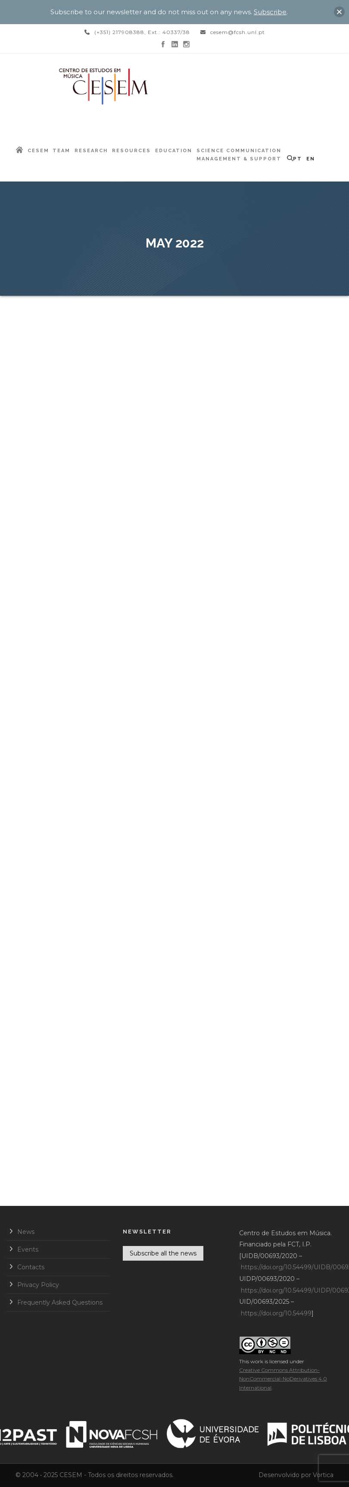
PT (297, 159)
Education (173, 150)
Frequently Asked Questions (60, 1302)
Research (91, 150)
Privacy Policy (38, 1285)
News (25, 1232)
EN (310, 159)
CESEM (38, 150)
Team (61, 150)
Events (27, 1249)
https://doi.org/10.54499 (276, 1313)
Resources (131, 150)
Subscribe (270, 12)
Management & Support (238, 159)
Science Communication (238, 150)
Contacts (30, 1267)
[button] (339, 11)
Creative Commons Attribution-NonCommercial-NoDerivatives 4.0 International (283, 1379)
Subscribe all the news (163, 1253)
